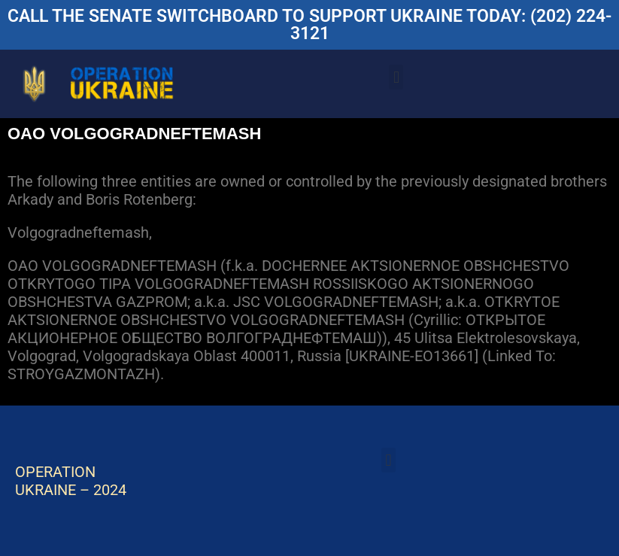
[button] (396, 77)
